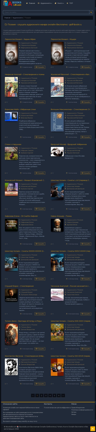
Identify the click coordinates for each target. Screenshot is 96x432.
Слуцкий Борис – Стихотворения (19, 286)
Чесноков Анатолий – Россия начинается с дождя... (71, 286)
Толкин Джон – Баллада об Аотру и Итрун (23, 321)
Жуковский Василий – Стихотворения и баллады (71, 74)
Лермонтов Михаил (28, 45)
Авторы (73, 412)
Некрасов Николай (28, 80)
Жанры (73, 414)
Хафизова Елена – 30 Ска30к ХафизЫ (21, 216)
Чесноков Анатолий (74, 292)
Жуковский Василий (74, 80)
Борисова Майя (27, 115)
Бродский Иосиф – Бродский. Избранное (69, 144)
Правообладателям (78, 407)
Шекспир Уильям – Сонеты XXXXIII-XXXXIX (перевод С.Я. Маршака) (25, 251)
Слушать (40, 67)
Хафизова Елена (27, 222)
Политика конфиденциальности (82, 410)
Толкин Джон (26, 327)
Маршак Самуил (27, 150)
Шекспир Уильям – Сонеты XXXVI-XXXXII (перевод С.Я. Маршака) (71, 251)
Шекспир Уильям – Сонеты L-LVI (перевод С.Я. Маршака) (71, 180)
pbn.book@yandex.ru (64, 407)
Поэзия (34, 43)
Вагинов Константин (29, 362)
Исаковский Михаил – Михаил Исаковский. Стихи (25, 180)
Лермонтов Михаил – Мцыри (63, 39)
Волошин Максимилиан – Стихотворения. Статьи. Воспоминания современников (71, 109)
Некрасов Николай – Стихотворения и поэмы (24, 74)
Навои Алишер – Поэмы (61, 216)
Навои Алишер (72, 222)
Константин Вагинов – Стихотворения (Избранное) (25, 356)
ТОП (70, 3)
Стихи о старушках (13, 144)
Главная (30, 3)
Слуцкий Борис (27, 292)
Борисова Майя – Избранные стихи (20, 109)
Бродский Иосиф (73, 150)
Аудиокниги (45, 3)
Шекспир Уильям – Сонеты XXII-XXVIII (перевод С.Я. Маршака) (71, 356)
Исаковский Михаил (28, 186)
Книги (59, 3)
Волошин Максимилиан (76, 115)
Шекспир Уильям (73, 186)
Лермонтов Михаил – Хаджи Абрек (20, 39)
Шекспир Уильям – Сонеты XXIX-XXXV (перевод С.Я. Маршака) (71, 321)
